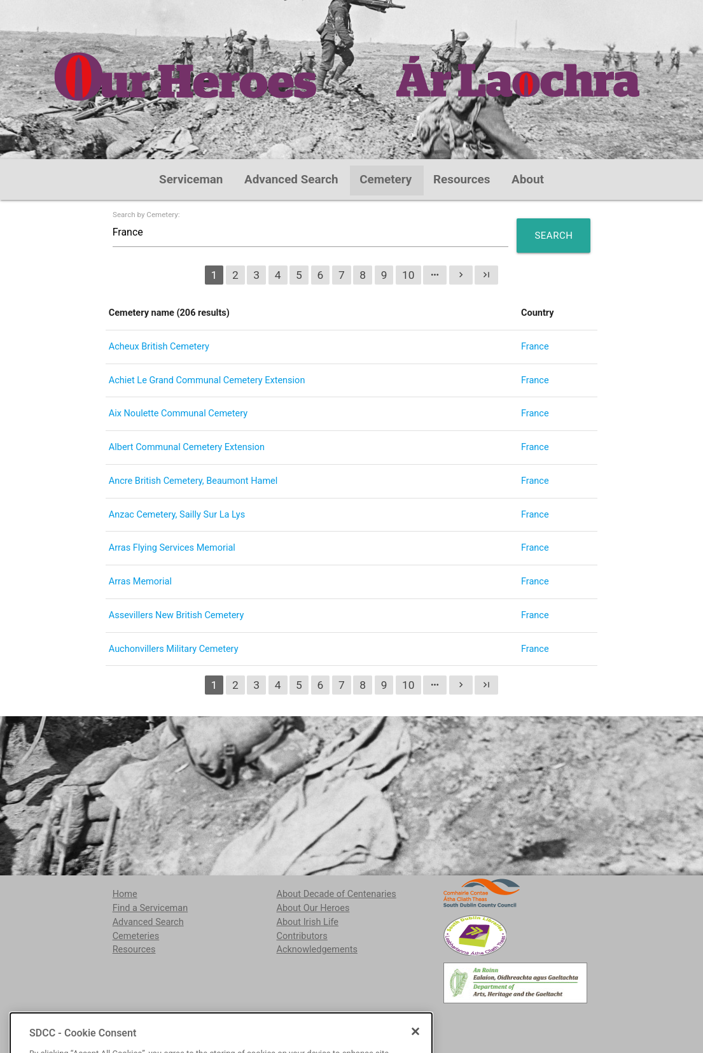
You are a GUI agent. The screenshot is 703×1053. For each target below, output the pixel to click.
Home (125, 894)
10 (408, 275)
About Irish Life (307, 922)
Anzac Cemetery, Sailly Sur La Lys (177, 514)
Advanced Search (291, 180)
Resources (462, 180)
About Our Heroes (312, 908)
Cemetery (385, 180)
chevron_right (461, 274)
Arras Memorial (140, 581)
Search (553, 235)
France (535, 346)
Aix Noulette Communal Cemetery (178, 413)
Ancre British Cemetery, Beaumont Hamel (193, 481)
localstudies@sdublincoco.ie (213, 1020)
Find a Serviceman (150, 908)
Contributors (301, 936)
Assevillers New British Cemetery (176, 615)
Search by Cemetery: (146, 215)
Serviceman (191, 180)
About (528, 180)
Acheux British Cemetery (159, 346)
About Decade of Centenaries (336, 894)
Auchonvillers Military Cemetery (174, 649)
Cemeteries (136, 936)
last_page (486, 274)
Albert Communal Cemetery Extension (187, 447)
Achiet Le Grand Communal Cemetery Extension (207, 380)
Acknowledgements (316, 949)
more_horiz (434, 274)
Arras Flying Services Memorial (172, 547)
